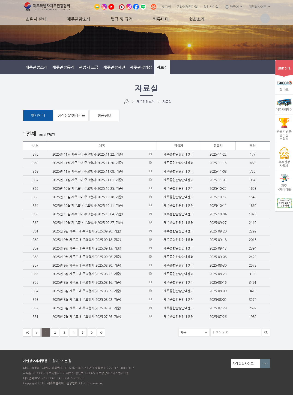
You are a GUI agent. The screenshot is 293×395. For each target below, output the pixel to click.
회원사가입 (210, 7)
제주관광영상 (141, 67)
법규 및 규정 (122, 19)
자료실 (162, 67)
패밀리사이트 (258, 7)
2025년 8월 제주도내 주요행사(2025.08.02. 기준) (86, 299)
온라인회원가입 (187, 7)
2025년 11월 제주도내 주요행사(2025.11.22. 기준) (87, 154)
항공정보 (104, 115)
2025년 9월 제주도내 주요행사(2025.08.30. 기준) (86, 265)
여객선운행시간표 (71, 115)
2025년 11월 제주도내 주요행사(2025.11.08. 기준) (87, 171)
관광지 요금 (89, 67)
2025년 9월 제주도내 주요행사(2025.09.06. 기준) (86, 257)
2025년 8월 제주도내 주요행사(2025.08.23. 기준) (86, 274)
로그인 (166, 7)
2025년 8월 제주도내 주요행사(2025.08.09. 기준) (86, 291)
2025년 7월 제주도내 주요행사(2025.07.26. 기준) (86, 316)
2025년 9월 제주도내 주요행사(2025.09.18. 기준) (86, 239)
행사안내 (38, 115)
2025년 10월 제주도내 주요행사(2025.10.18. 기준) (87, 197)
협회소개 (197, 19)
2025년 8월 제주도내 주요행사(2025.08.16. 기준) (86, 282)
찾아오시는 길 (61, 361)
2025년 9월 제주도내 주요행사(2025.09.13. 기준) (86, 248)
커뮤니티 (161, 19)
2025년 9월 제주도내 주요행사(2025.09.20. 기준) (86, 231)
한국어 (232, 7)
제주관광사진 (114, 67)
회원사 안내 (36, 19)
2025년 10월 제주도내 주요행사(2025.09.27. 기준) (87, 222)
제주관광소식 (78, 19)
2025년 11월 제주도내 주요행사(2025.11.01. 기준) (87, 180)
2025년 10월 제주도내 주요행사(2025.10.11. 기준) (87, 205)
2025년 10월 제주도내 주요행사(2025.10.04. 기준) (87, 214)
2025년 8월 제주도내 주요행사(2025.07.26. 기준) (86, 308)
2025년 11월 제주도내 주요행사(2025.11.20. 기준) (87, 163)
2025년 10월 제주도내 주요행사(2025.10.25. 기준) (87, 188)
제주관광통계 (63, 67)
